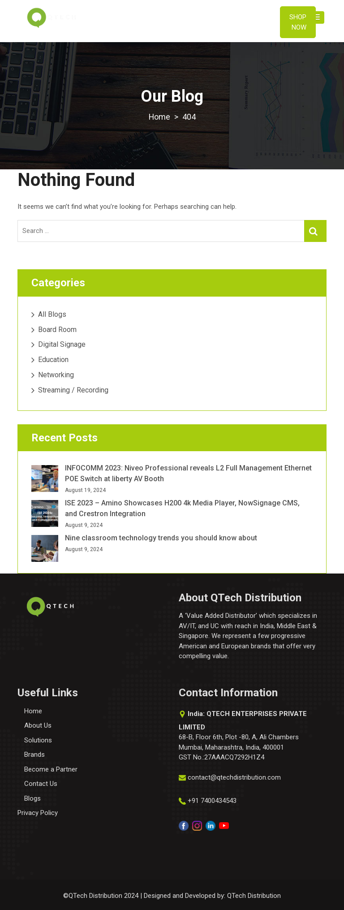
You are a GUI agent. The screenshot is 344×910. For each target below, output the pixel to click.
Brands (34, 754)
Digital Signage (62, 344)
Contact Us (40, 784)
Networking (56, 375)
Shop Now (297, 22)
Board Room (57, 329)
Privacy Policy (37, 813)
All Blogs (52, 314)
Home (33, 711)
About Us (38, 725)
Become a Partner (50, 769)
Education (53, 359)
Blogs (32, 798)
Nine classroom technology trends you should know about (161, 538)
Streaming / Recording (73, 390)
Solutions (38, 740)
